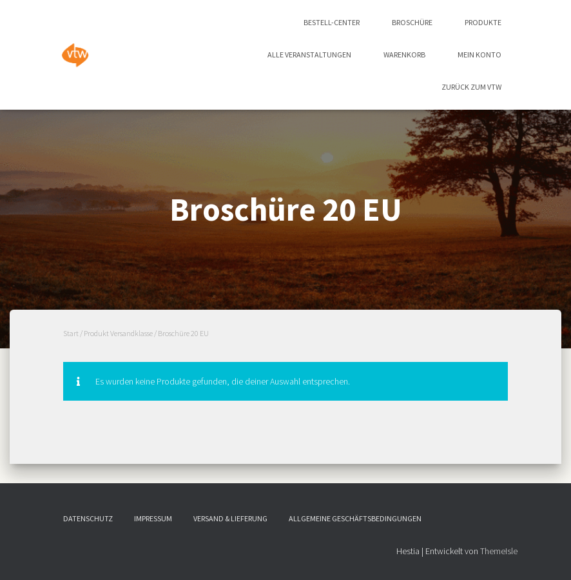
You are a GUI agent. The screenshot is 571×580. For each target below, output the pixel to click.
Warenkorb (404, 54)
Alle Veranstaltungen (309, 54)
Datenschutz (88, 518)
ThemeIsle (499, 551)
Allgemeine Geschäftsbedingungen (355, 518)
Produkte (483, 22)
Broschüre (412, 22)
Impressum (153, 518)
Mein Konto (479, 54)
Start (71, 333)
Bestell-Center (332, 22)
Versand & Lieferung (230, 518)
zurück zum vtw (471, 87)
